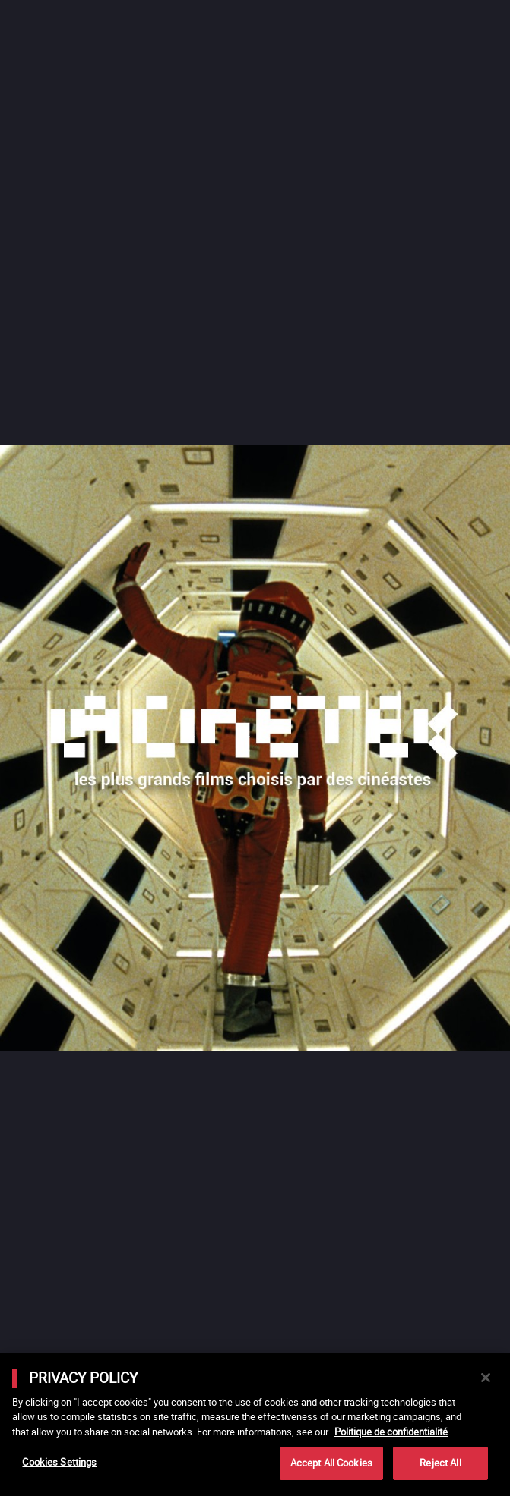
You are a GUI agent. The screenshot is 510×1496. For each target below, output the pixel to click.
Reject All (440, 1462)
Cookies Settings (59, 1462)
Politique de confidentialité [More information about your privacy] (391, 1431)
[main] (255, 1424)
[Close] (485, 1377)
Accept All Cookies (331, 1462)
